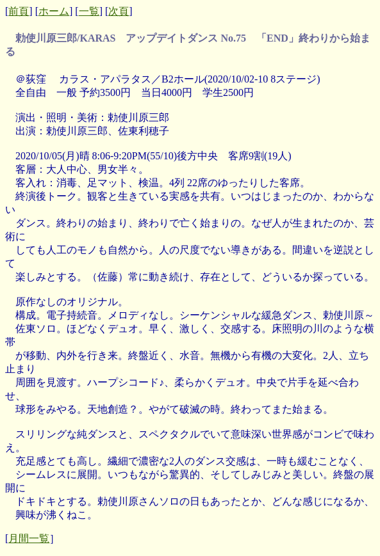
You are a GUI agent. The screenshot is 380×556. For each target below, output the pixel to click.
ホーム (53, 11)
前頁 (18, 11)
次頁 (118, 11)
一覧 (89, 11)
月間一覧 (28, 538)
